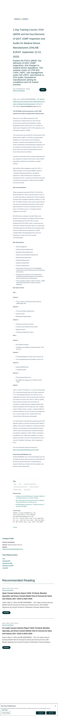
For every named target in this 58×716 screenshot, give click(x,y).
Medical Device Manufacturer (30, 484)
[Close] (55, 706)
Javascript (5, 568)
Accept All (40, 712)
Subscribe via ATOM (7, 565)
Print (3, 558)
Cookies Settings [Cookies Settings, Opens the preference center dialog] (6, 712)
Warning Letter (27, 489)
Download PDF (6, 561)
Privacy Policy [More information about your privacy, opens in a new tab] (5, 709)
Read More (6, 612)
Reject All (51, 712)
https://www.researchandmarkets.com (12, 549)
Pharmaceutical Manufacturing (20, 486)
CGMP (15, 484)
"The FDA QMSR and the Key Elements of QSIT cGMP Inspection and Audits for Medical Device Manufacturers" (29, 102)
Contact (15, 527)
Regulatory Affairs (17, 489)
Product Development (34, 486)
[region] (29, 710)
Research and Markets (19, 90)
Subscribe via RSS (7, 563)
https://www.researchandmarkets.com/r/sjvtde (26, 450)
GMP (20, 484)
